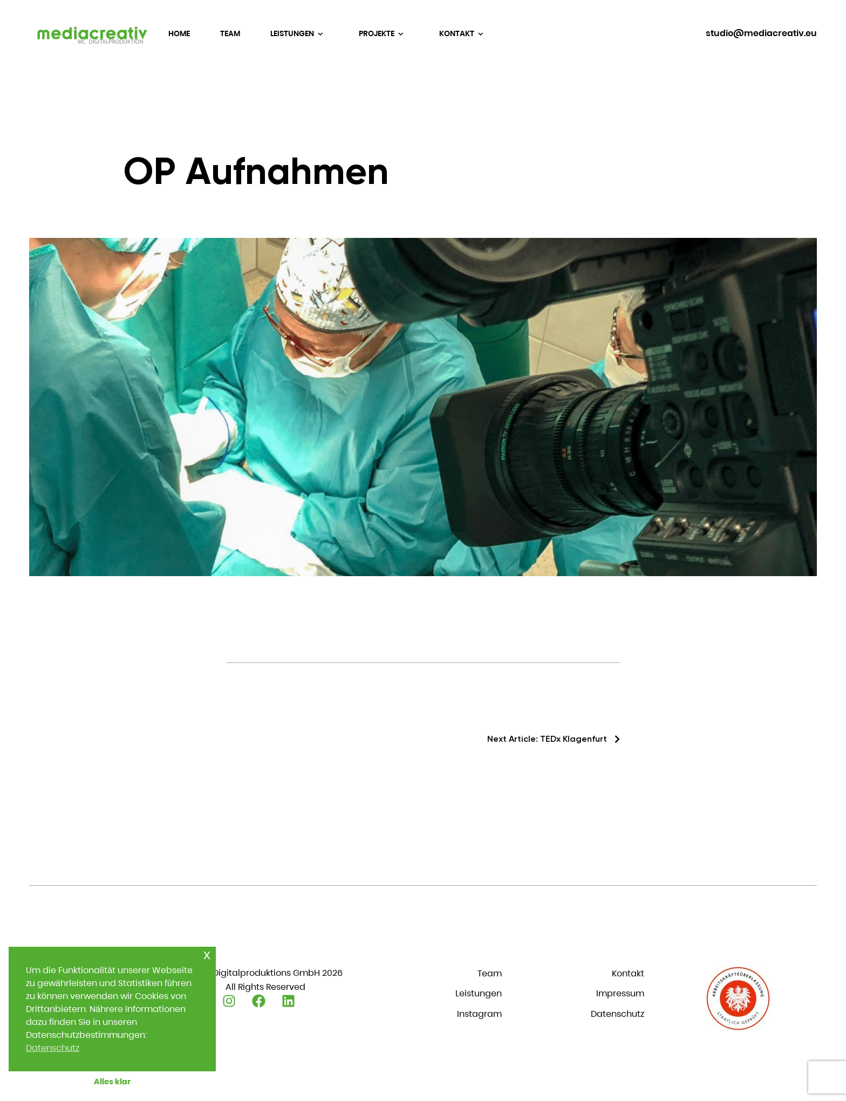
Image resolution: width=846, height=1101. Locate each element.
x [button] (206, 954)
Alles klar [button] (112, 1081)
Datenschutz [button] (52, 1048)
